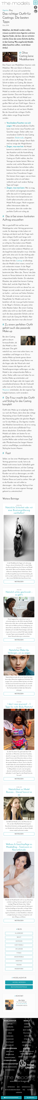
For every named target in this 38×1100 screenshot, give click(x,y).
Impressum (11, 1087)
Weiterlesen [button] (19, 581)
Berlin (9, 1024)
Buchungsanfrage (19, 987)
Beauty (19, 937)
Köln (10, 1033)
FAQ (24, 1089)
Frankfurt (10, 1045)
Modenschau (26, 1042)
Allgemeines (19, 933)
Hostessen (19, 941)
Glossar (30, 1089)
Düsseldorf (9, 1030)
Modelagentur (10, 1021)
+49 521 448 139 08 (22, 1003)
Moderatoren (19, 968)
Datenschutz (26, 1087)
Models (27, 1021)
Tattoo (26, 1036)
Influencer (19, 949)
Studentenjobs (10, 1060)
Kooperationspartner (10, 1064)
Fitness (26, 1039)
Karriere (19, 1092)
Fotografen (9, 1070)
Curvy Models (19, 945)
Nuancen (6, 390)
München (10, 1036)
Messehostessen (10, 1048)
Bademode (19, 138)
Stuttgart (10, 1042)
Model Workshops (10, 1067)
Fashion (19, 964)
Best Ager (26, 1030)
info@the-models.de (29, 1057)
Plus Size (26, 1033)
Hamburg (10, 1027)
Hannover (10, 1039)
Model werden (19, 982)
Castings (19, 261)
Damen (26, 1024)
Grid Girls (10, 1051)
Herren (26, 1027)
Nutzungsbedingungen (12, 1089)
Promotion (10, 1054)
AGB (18, 1087)
